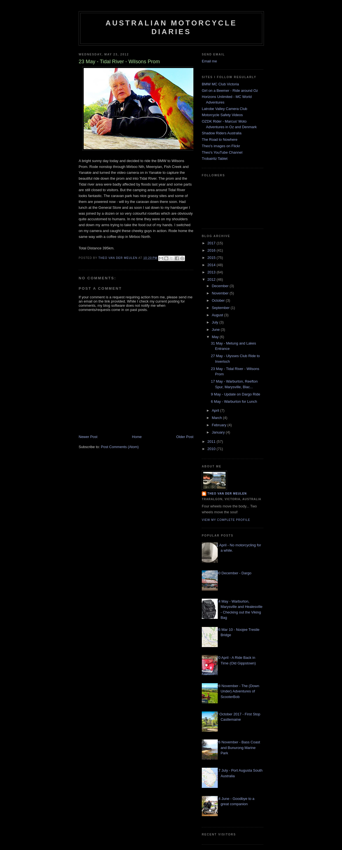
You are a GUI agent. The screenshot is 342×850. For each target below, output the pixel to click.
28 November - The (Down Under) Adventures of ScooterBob (237, 691)
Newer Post (88, 437)
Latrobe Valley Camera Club (224, 109)
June (216, 329)
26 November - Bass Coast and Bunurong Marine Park (238, 747)
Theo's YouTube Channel (222, 152)
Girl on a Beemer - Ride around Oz (230, 90)
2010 (212, 449)
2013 (212, 272)
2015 (212, 258)
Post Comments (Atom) (120, 447)
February (220, 425)
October (219, 300)
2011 (212, 441)
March (217, 418)
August (218, 315)
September (221, 308)
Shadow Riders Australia (222, 133)
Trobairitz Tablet (215, 158)
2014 (212, 265)
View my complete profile (226, 519)
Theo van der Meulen (227, 493)
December (221, 286)
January (219, 432)
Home (137, 437)
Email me (209, 61)
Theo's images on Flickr (221, 146)
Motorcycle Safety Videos (222, 115)
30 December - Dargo (233, 573)
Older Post (184, 437)
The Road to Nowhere (219, 139)
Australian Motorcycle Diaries (171, 27)
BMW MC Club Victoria (220, 84)
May (216, 337)
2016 (212, 250)
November (221, 293)
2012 (212, 279)
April (216, 410)
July (215, 322)
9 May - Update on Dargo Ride (235, 394)
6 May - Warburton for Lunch (234, 401)
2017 (212, 243)
